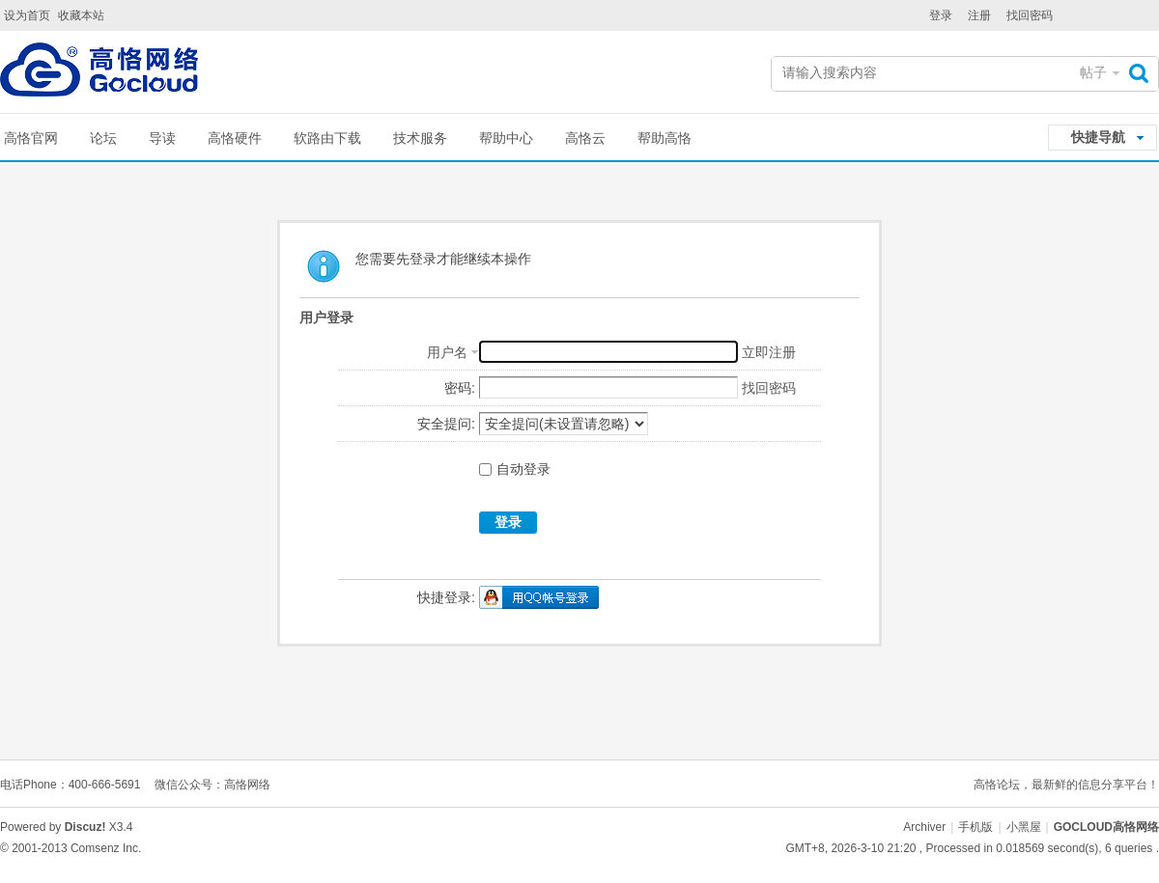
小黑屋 (1023, 827)
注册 (979, 15)
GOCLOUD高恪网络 (1106, 827)
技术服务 (420, 138)
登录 (940, 15)
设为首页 (27, 15)
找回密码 (1029, 15)
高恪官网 (31, 138)
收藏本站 (81, 15)
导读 (162, 138)
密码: (459, 388)
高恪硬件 (235, 138)
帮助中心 (506, 138)
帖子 (1093, 72)
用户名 (447, 352)
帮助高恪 (664, 138)
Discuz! (85, 827)
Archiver (924, 827)
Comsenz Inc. (106, 848)
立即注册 (769, 352)
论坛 (103, 138)
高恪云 (585, 138)
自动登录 (515, 469)
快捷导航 (1098, 137)
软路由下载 (327, 138)
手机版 (975, 827)
